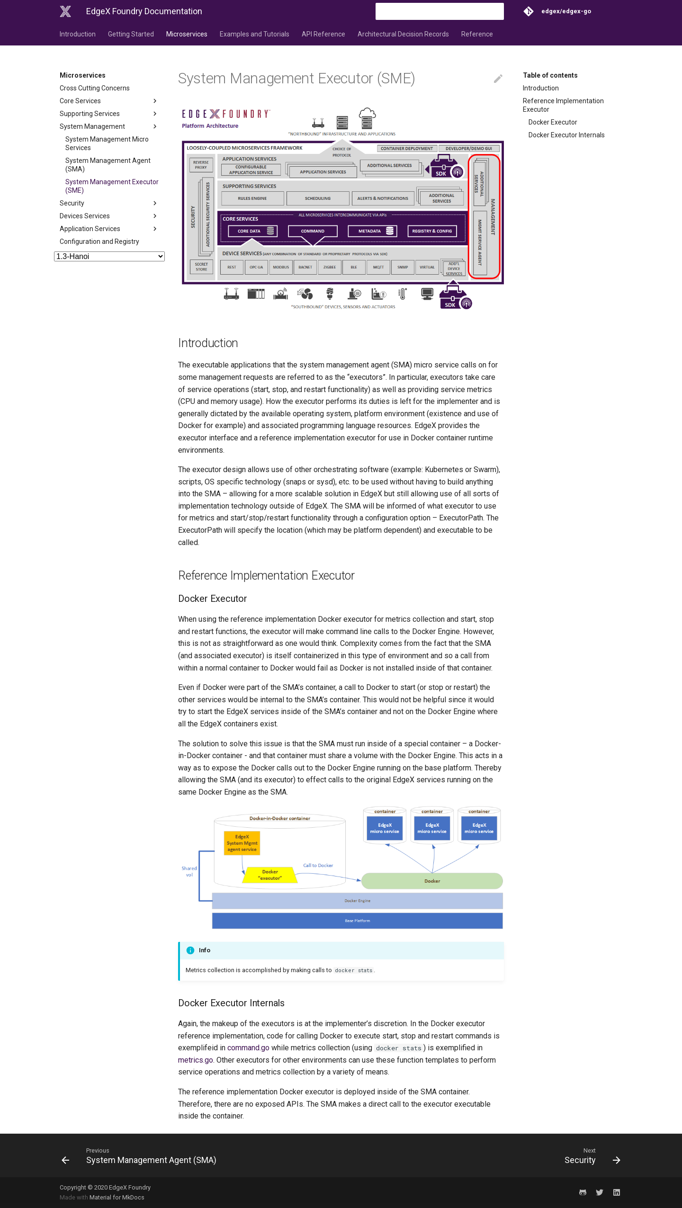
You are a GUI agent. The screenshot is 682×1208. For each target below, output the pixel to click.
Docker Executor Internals (567, 135)
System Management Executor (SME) (112, 186)
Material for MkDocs (117, 1197)
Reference (477, 34)
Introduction (78, 34)
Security (109, 203)
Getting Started (131, 34)
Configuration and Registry (99, 241)
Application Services (109, 228)
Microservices (186, 34)
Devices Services (109, 216)
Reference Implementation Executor (563, 105)
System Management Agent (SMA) (108, 165)
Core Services (109, 101)
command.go (248, 1047)
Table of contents (550, 75)
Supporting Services (109, 113)
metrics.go (195, 1060)
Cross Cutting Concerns (95, 88)
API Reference (323, 34)
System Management (109, 126)
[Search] (448, 11)
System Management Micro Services (107, 143)
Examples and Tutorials (254, 34)
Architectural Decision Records (403, 34)
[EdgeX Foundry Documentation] (65, 11)
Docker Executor (553, 122)
